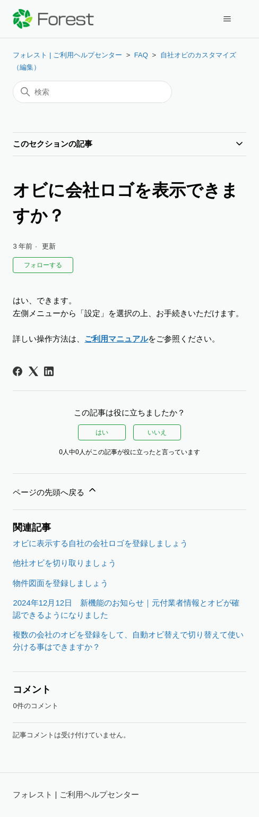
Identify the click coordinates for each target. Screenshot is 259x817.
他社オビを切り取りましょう (64, 562)
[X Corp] (33, 371)
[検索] (92, 92)
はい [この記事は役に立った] (102, 432)
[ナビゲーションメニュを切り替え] (227, 19)
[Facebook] (17, 371)
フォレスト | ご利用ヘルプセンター (67, 55)
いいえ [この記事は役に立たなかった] (157, 432)
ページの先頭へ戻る (55, 490)
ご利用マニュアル (116, 338)
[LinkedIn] (49, 371)
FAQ (141, 55)
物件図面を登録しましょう (60, 583)
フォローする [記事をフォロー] (43, 265)
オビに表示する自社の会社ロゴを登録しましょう (100, 543)
